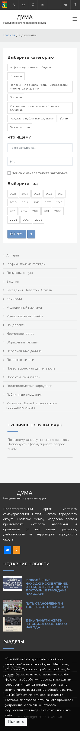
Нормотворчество (20, 334)
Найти (16, 234)
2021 (60, 193)
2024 (25, 193)
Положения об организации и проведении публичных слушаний (39, 86)
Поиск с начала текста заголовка (40, 173)
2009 (57, 211)
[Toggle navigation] (75, 19)
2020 (13, 202)
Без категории (20, 127)
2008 (13, 219)
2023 (37, 193)
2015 (12, 211)
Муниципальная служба (24, 316)
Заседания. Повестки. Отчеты (29, 290)
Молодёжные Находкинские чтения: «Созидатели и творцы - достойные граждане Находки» (48, 587)
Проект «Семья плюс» (23, 377)
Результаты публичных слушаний (32, 118)
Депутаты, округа (19, 273)
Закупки (12, 281)
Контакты (16, 76)
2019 (25, 202)
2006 (38, 219)
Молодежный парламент (25, 307)
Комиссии (14, 299)
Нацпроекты (16, 325)
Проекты (16, 97)
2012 (35, 211)
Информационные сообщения (31, 67)
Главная (9, 35)
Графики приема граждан (25, 264)
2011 (46, 211)
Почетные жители (20, 360)
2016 (59, 202)
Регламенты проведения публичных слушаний (34, 107)
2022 (49, 193)
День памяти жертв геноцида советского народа (46, 624)
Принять (16, 722)
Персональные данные (24, 351)
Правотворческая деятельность (30, 368)
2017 (48, 202)
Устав (64, 118)
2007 (26, 219)
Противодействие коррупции (29, 386)
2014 (24, 211)
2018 (36, 202)
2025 (13, 193)
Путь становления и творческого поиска (45, 605)
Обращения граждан (22, 342)
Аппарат (12, 255)
